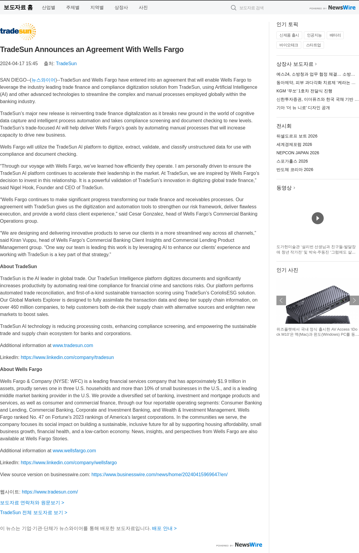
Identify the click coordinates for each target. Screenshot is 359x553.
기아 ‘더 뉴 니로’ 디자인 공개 (303, 107)
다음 (354, 300)
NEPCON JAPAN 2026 (297, 152)
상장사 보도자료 (295, 64)
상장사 (121, 7)
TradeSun (66, 63)
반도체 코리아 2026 (294, 169)
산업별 (48, 7)
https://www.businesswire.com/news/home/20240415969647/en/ (160, 474)
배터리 (335, 35)
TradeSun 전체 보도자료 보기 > (33, 512)
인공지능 (314, 35)
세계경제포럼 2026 (294, 144)
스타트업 (313, 45)
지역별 (97, 7)
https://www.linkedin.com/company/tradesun (67, 357)
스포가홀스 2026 (292, 161)
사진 (143, 7)
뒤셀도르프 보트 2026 (296, 136)
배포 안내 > (164, 528)
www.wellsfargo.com (74, 450)
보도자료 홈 (18, 7)
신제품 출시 (289, 35)
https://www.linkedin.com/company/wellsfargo (69, 462)
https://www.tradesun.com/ (50, 491)
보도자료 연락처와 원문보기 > (32, 502)
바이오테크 (288, 45)
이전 (281, 300)
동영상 (284, 188)
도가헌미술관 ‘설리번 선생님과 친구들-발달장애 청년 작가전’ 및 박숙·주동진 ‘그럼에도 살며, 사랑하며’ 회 (316, 252)
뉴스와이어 (43, 80)
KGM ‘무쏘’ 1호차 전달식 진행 (304, 90)
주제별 (73, 7)
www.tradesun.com (73, 345)
